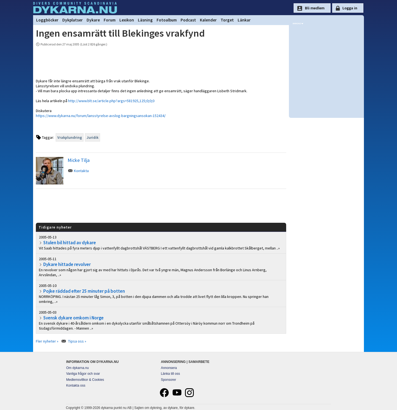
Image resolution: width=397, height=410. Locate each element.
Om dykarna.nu (77, 368)
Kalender (208, 20)
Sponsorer (168, 380)
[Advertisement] (161, 205)
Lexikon (126, 20)
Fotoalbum (167, 20)
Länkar (244, 20)
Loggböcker (47, 20)
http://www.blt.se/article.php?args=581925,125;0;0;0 (111, 100)
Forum (110, 20)
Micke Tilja (79, 160)
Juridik (92, 137)
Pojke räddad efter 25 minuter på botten (84, 291)
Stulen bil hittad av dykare (69, 243)
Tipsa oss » (77, 341)
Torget (227, 20)
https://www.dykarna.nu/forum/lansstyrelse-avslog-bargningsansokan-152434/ (101, 115)
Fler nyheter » (47, 341)
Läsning (145, 20)
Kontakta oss (75, 385)
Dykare (93, 20)
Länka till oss (170, 374)
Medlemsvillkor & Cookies (85, 380)
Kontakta (81, 170)
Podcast (188, 20)
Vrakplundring (69, 137)
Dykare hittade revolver (67, 264)
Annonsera (169, 368)
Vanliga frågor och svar (83, 374)
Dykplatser (72, 20)
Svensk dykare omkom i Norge (73, 318)
